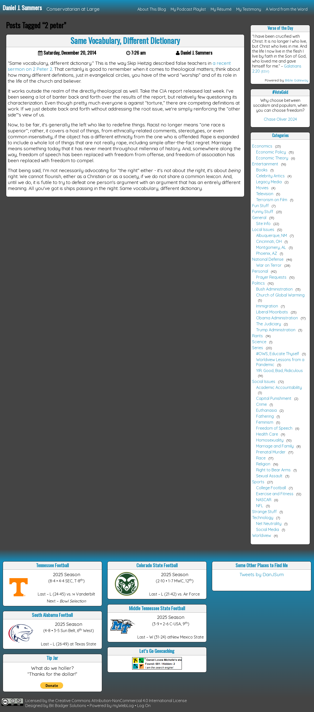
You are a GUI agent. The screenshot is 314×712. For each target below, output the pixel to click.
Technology (262, 517)
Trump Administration (275, 329)
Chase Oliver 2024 (280, 119)
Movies (262, 187)
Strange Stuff (264, 511)
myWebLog (123, 705)
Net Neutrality (268, 523)
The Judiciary (268, 323)
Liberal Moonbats (272, 311)
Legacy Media (269, 181)
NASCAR (263, 499)
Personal (260, 271)
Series (257, 347)
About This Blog (151, 9)
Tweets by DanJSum (261, 574)
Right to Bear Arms (273, 469)
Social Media (267, 529)
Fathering (265, 416)
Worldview (261, 535)
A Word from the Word (287, 9)
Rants (257, 335)
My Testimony (248, 9)
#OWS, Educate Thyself (277, 353)
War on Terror (268, 265)
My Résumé (221, 9)
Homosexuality (269, 440)
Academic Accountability (279, 387)
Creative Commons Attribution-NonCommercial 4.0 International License (121, 700)
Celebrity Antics (270, 175)
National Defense (267, 259)
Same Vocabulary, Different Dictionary (125, 40)
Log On (144, 705)
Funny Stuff (262, 211)
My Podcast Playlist (188, 9)
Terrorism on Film (271, 199)
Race (261, 457)
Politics (258, 283)
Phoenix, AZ (266, 253)
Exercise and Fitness (274, 493)
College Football (271, 487)
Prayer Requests (271, 277)
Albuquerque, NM (271, 235)
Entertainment (265, 163)
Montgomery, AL (271, 247)
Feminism (264, 422)
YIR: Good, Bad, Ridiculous (279, 370)
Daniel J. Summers (22, 7)
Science (259, 341)
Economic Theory (272, 157)
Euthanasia (266, 410)
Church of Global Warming (280, 295)
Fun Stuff (260, 205)
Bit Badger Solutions (68, 705)
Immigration (267, 305)
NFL (259, 505)
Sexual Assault (269, 475)
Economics (262, 146)
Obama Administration (277, 317)
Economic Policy (271, 152)
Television (264, 193)
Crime (261, 404)
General (259, 217)
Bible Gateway (296, 80)
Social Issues (263, 381)
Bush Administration (274, 289)
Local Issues (263, 229)
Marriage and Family (275, 446)
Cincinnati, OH (269, 241)
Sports (258, 481)
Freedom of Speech (274, 428)
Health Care (267, 434)
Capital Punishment (273, 398)
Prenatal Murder (270, 452)
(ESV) (265, 71)
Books (262, 169)
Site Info (263, 223)
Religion (263, 463)
